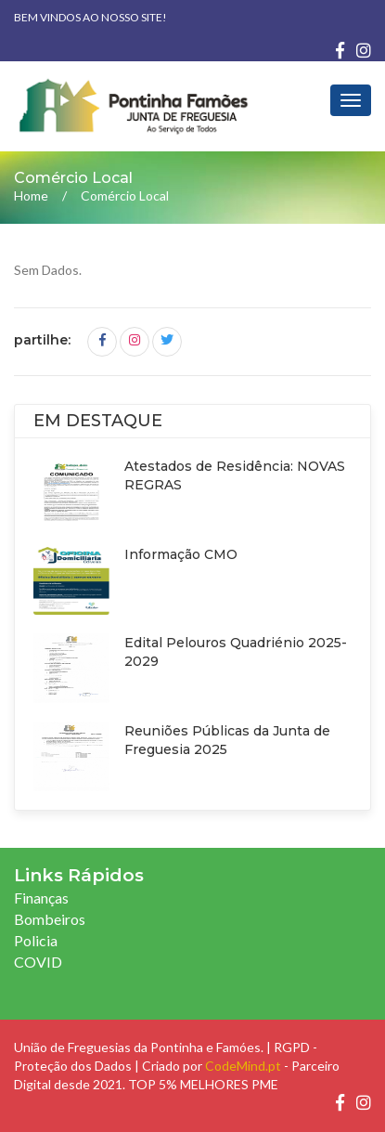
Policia (36, 940)
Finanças (41, 897)
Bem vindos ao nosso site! (90, 17)
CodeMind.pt (243, 1065)
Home (31, 195)
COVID (38, 961)
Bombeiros (49, 919)
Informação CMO (180, 554)
